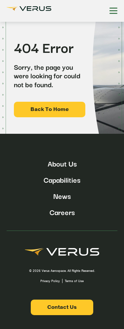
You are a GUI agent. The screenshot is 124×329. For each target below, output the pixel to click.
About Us (62, 163)
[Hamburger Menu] (113, 11)
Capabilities (62, 179)
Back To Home (49, 109)
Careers (62, 211)
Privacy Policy (50, 281)
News (62, 195)
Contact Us (62, 307)
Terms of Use (74, 281)
